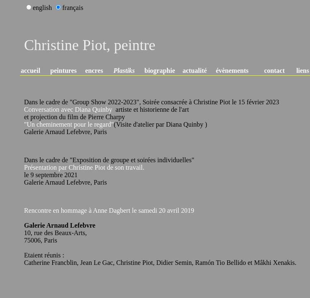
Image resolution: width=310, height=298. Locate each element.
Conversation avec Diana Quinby (68, 109)
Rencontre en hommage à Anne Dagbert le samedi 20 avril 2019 (109, 210)
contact (274, 70)
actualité (194, 70)
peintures (63, 70)
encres (94, 70)
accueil (30, 70)
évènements (232, 70)
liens (302, 70)
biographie (160, 70)
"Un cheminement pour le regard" (69, 124)
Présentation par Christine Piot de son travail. (84, 167)
